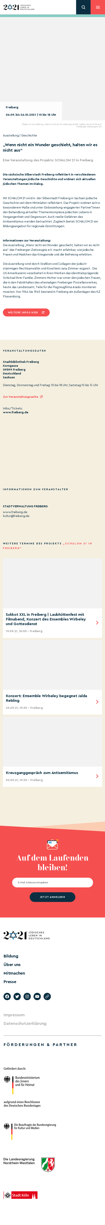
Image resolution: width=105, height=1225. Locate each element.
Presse (9, 982)
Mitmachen (14, 973)
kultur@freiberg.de (16, 516)
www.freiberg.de (15, 412)
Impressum (14, 1015)
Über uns (12, 965)
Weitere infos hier (23, 312)
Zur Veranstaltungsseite (20, 396)
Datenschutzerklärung (24, 1023)
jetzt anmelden (52, 897)
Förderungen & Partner (40, 1045)
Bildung (10, 956)
